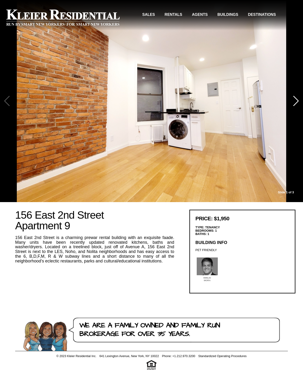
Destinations (262, 15)
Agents (200, 15)
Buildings (227, 15)
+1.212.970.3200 (183, 356)
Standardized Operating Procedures (222, 356)
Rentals (173, 15)
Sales (148, 15)
